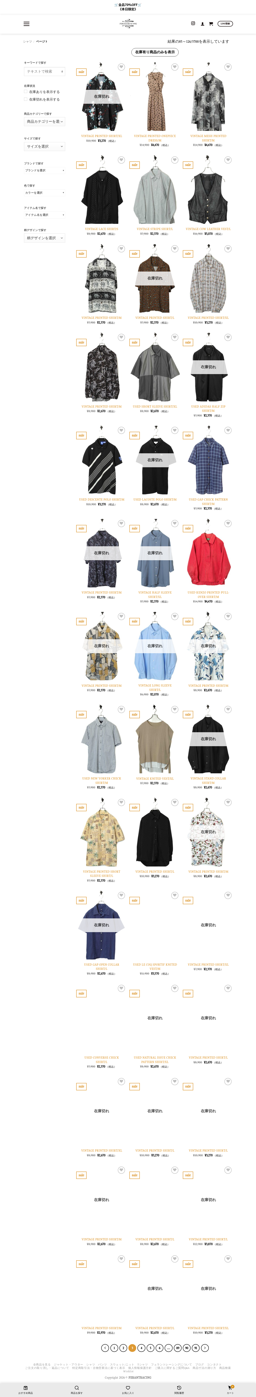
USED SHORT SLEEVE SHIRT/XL (155, 406)
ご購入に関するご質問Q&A (172, 1368)
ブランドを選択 (35, 170)
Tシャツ (142, 1364)
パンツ (102, 1364)
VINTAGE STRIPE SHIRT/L (155, 229)
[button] (26, 24)
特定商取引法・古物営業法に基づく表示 (98, 1368)
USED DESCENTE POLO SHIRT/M (101, 499)
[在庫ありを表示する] (25, 91)
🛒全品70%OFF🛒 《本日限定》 (128, 6)
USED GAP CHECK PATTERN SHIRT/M (208, 502)
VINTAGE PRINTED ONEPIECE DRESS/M (155, 138)
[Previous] (105, 1348)
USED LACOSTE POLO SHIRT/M (155, 499)
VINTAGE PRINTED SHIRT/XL (101, 136)
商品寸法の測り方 (204, 1368)
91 (195, 1348)
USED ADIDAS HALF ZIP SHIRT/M (208, 409)
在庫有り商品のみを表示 (155, 52)
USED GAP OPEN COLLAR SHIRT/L (101, 967)
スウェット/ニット (122, 1364)
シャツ (27, 41)
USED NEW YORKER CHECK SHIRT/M (101, 781)
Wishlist (128, 1371)
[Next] (205, 1348)
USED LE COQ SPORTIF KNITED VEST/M (155, 967)
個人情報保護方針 (140, 1368)
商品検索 (225, 1368)
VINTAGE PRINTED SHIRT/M (102, 318)
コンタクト (214, 1364)
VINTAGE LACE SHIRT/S (101, 229)
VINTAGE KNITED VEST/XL (155, 779)
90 (186, 1348)
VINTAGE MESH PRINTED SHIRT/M (208, 138)
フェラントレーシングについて (171, 1364)
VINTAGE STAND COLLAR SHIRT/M (208, 781)
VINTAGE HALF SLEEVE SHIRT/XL (155, 595)
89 (177, 1348)
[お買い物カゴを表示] (211, 23)
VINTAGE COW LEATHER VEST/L (208, 229)
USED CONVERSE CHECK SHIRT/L (101, 1060)
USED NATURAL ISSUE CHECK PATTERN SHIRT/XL (155, 1060)
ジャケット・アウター (68, 1364)
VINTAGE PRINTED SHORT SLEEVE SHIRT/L (101, 874)
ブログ (199, 1364)
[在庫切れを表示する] (25, 99)
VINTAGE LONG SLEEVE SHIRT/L (155, 688)
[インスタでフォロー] (193, 24)
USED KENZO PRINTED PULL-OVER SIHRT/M (208, 595)
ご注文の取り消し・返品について (47, 1368)
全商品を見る (42, 1364)
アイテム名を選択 (36, 214)
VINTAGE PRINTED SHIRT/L (154, 318)
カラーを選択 (34, 192)
